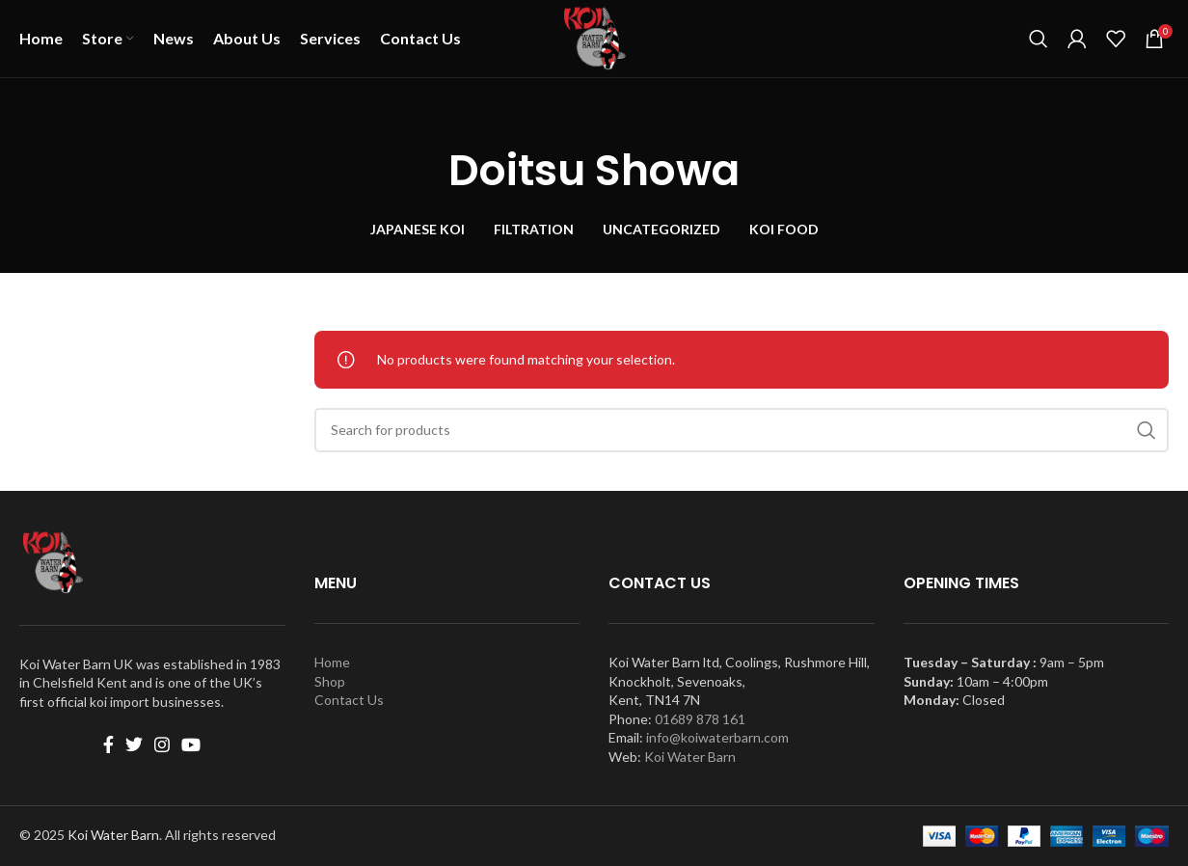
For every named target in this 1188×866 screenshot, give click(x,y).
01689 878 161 (700, 719)
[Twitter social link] (134, 744)
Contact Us (349, 699)
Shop (329, 681)
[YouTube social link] (191, 744)
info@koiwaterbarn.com (717, 737)
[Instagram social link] (162, 744)
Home (332, 662)
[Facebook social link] (108, 744)
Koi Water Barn (690, 756)
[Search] (1038, 38)
